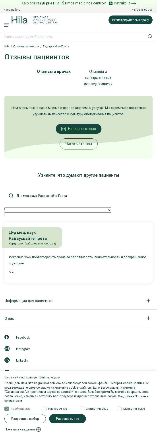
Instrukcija (125, 3)
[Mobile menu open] (6, 25)
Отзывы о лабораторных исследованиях (98, 77)
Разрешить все (67, 418)
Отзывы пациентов (26, 46)
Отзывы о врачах (54, 71)
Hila (6, 46)
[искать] (150, 36)
